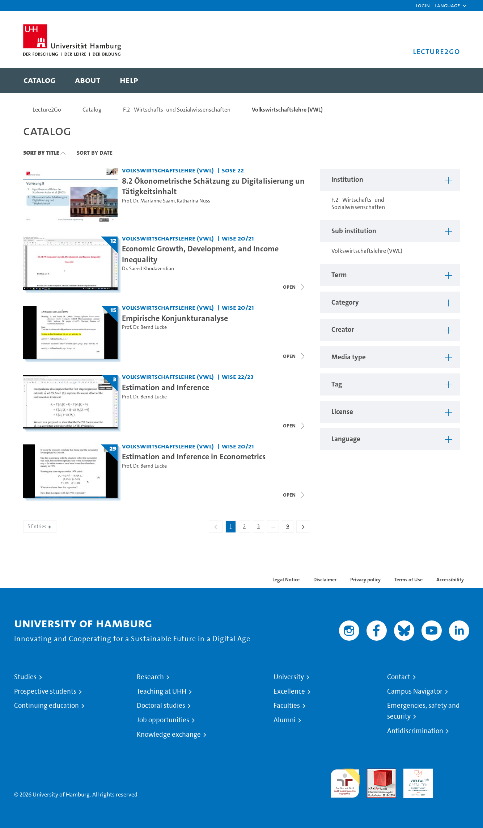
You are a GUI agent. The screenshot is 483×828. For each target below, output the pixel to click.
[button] (447, 5)
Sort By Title (41, 152)
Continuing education (46, 705)
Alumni (285, 720)
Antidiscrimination (415, 731)
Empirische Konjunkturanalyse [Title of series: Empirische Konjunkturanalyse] (175, 318)
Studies (25, 677)
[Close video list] (294, 286)
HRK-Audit (416, 773)
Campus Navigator (414, 691)
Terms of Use (408, 579)
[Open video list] (294, 494)
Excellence (289, 691)
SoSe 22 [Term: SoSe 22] (233, 170)
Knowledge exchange (169, 734)
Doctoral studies (161, 705)
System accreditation (454, 777)
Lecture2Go (47, 109)
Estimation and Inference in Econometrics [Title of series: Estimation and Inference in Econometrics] (194, 456)
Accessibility (450, 579)
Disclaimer (324, 579)
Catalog (92, 109)
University (289, 677)
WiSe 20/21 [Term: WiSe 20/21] (238, 238)
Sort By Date (95, 152)
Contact (398, 677)
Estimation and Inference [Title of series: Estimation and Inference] (165, 387)
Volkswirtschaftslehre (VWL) (287, 109)
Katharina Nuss (193, 200)
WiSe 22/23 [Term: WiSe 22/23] (238, 376)
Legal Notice (286, 579)
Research (150, 677)
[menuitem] (39, 80)
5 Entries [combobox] (39, 526)
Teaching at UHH (161, 691)
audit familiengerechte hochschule (345, 781)
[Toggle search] (447, 80)
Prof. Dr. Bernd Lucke (144, 327)
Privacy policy (365, 579)
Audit (374, 773)
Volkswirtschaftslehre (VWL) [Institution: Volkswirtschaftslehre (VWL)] (168, 170)
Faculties (287, 705)
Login (423, 5)
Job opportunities (163, 720)
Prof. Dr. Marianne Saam (148, 200)
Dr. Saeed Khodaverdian (148, 268)
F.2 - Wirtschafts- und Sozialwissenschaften (176, 109)
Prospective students (45, 691)
